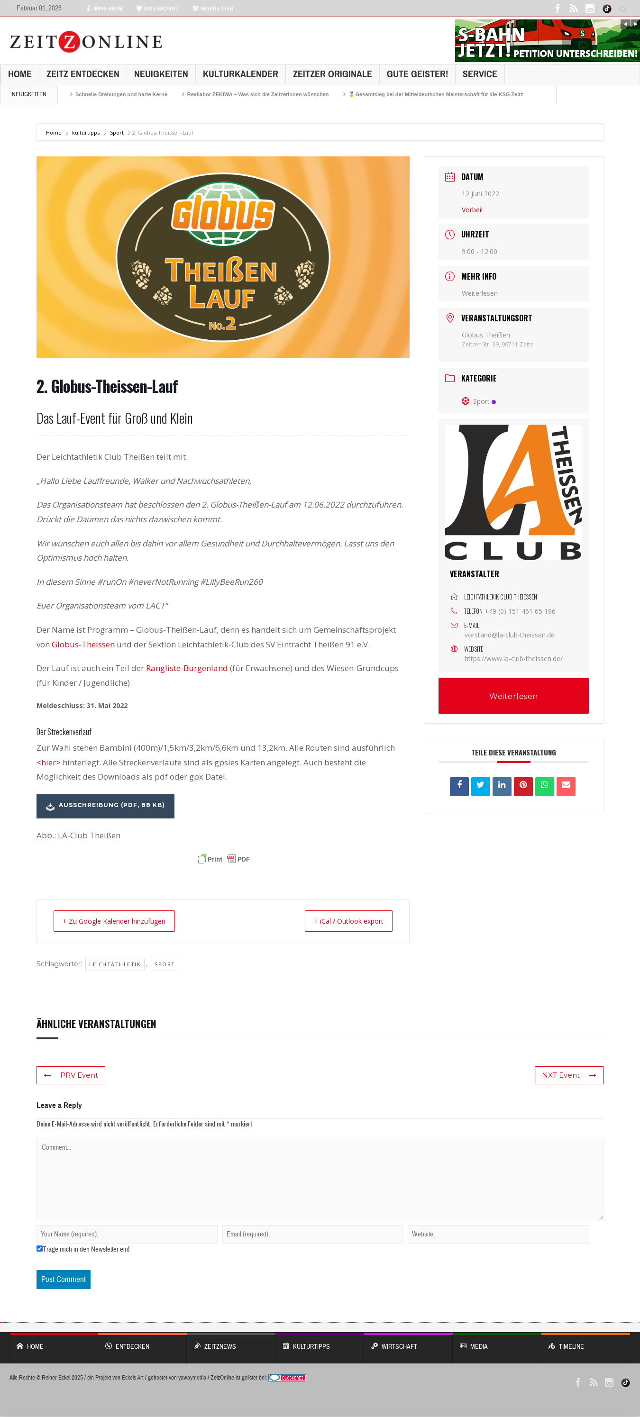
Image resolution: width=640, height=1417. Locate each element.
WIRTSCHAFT (408, 1342)
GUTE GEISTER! (417, 74)
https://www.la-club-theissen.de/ (514, 658)
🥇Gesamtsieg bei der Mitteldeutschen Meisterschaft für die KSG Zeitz (435, 94)
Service (480, 74)
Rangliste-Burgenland (188, 668)
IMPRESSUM (103, 8)
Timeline (585, 1342)
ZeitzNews (231, 1342)
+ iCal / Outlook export (342, 921)
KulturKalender (240, 74)
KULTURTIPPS (319, 1342)
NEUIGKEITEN (161, 74)
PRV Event (70, 1076)
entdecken (142, 1342)
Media (497, 1342)
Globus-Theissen (83, 644)
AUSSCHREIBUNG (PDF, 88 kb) (105, 806)
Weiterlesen (480, 293)
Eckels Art (133, 1378)
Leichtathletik (115, 964)
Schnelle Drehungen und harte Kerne (121, 94)
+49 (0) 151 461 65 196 (520, 611)
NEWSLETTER (212, 8)
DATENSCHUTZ (157, 8)
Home (20, 74)
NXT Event (570, 1076)
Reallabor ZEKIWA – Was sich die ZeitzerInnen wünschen (258, 94)
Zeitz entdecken (82, 74)
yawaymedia (192, 1378)
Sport (117, 132)
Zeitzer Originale (332, 74)
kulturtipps (86, 132)
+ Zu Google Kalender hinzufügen (121, 921)
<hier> (49, 762)
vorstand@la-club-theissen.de (510, 634)
